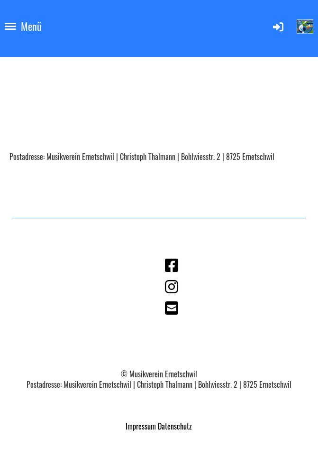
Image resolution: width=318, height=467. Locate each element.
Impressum (141, 426)
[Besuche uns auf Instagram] (171, 285)
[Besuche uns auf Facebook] (171, 264)
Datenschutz (175, 426)
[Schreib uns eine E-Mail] (171, 307)
